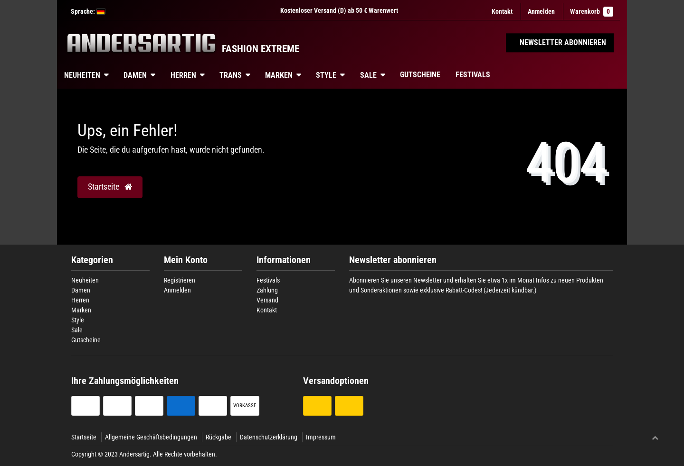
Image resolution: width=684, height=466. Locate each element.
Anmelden (177, 290)
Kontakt (502, 11)
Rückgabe (218, 437)
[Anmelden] (541, 11)
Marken (279, 75)
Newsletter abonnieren (393, 260)
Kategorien (92, 260)
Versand (267, 300)
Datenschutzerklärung (268, 437)
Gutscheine (420, 74)
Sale (368, 75)
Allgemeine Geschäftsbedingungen (151, 437)
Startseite (83, 437)
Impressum (321, 437)
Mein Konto (186, 260)
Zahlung (267, 290)
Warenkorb (591, 12)
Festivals (473, 74)
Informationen (283, 260)
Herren (183, 75)
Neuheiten (82, 75)
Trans (230, 75)
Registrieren (179, 280)
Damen (135, 75)
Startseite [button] (110, 187)
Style (326, 75)
